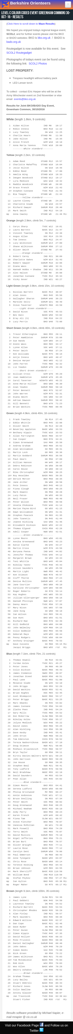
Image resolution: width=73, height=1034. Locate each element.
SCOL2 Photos (38, 63)
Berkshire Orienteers (30, 3)
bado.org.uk (13, 41)
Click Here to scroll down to (31, 23)
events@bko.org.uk (25, 99)
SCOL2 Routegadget (19, 52)
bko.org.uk (44, 37)
